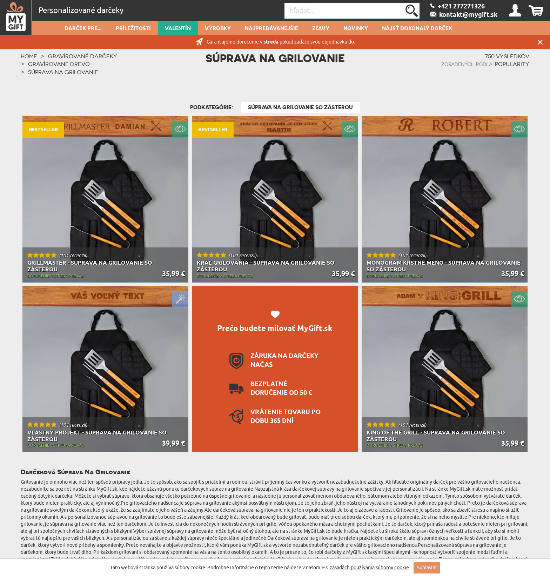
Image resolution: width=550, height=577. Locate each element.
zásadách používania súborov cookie (369, 568)
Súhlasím (427, 568)
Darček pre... (83, 28)
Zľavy (320, 28)
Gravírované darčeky (82, 56)
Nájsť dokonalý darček (417, 28)
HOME (29, 56)
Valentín (178, 28)
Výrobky (218, 28)
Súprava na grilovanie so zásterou (300, 107)
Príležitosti (133, 28)
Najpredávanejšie (271, 28)
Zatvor (540, 42)
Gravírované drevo (59, 64)
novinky (355, 28)
